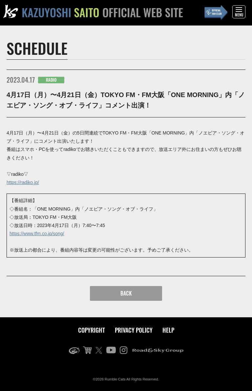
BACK (126, 293)
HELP (168, 330)
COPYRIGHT (91, 330)
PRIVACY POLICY (134, 330)
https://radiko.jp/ (23, 182)
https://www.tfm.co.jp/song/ (37, 233)
